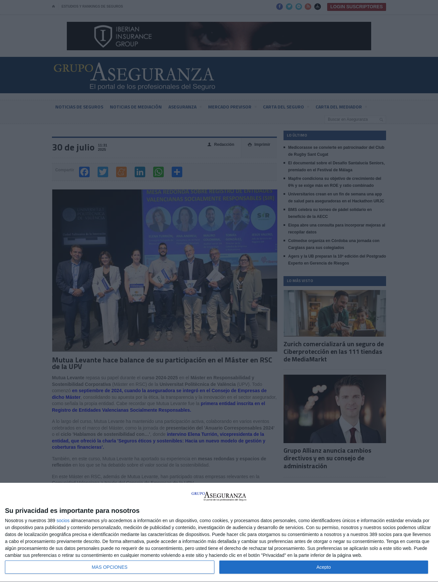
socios (63, 520)
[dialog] (219, 532)
